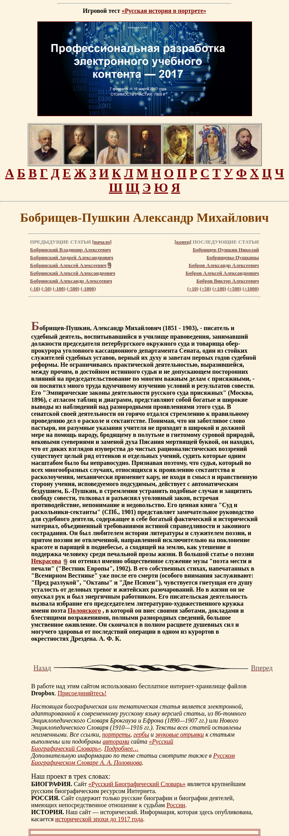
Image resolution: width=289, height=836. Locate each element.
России (175, 805)
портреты (116, 734)
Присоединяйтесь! (82, 693)
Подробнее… (121, 748)
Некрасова (46, 561)
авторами (116, 741)
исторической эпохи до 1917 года (99, 819)
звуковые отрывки (179, 734)
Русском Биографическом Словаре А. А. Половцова (133, 759)
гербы (141, 734)
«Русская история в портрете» (164, 10)
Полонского (84, 610)
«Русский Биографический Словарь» (137, 784)
